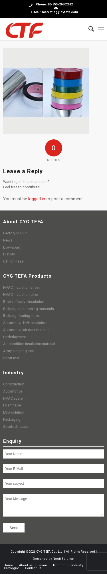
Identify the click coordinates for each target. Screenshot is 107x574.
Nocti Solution (63, 559)
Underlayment (14, 337)
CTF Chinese (13, 261)
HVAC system (14, 398)
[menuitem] (88, 29)
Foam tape (12, 405)
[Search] (88, 29)
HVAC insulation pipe (20, 294)
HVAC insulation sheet (21, 287)
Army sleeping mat (18, 351)
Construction (13, 384)
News (8, 240)
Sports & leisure (16, 426)
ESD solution (13, 412)
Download (11, 247)
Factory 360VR (15, 233)
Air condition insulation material (29, 344)
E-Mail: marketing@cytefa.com (54, 12)
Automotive (12, 391)
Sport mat (11, 358)
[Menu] (101, 29)
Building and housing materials (28, 309)
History (9, 254)
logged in (36, 198)
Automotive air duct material (26, 330)
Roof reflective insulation (23, 302)
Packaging (12, 419)
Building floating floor (21, 315)
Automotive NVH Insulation (25, 323)
